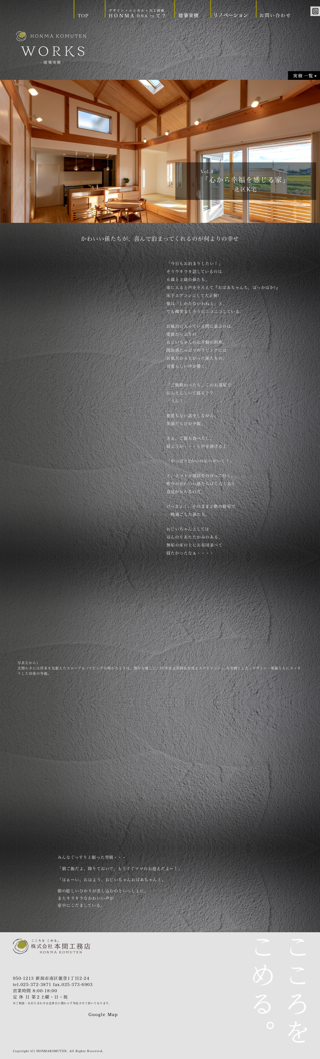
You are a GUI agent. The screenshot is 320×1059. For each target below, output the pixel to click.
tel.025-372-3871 (32, 984)
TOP (83, 15)
